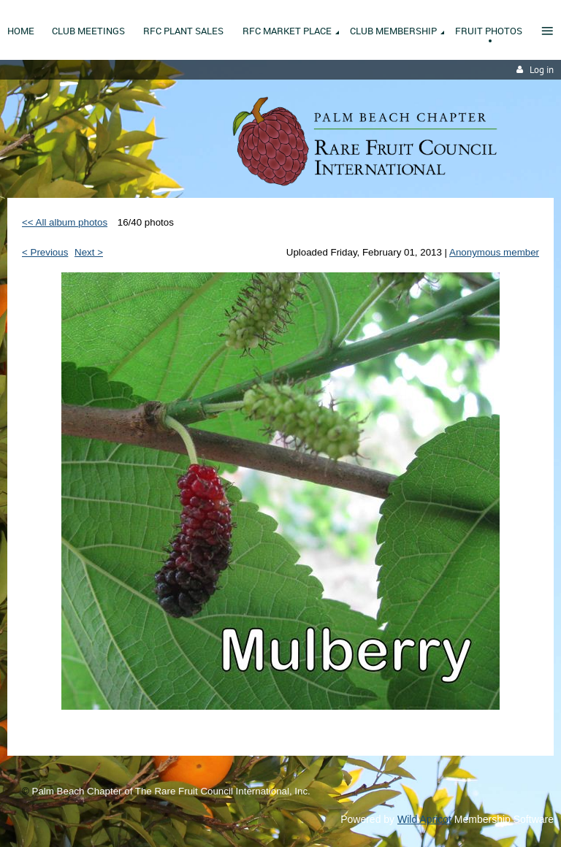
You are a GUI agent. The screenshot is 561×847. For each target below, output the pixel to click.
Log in (542, 70)
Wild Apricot (424, 819)
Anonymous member (494, 252)
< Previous (45, 252)
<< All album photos (64, 222)
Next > (89, 252)
